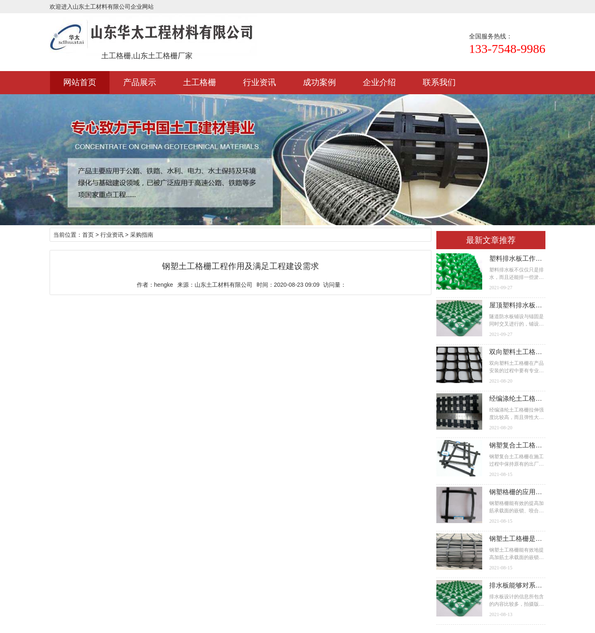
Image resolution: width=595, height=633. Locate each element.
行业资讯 (259, 82)
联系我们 (439, 82)
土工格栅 (199, 82)
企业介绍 (379, 82)
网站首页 (79, 82)
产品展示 (139, 82)
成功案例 (319, 82)
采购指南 (141, 234)
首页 (88, 234)
